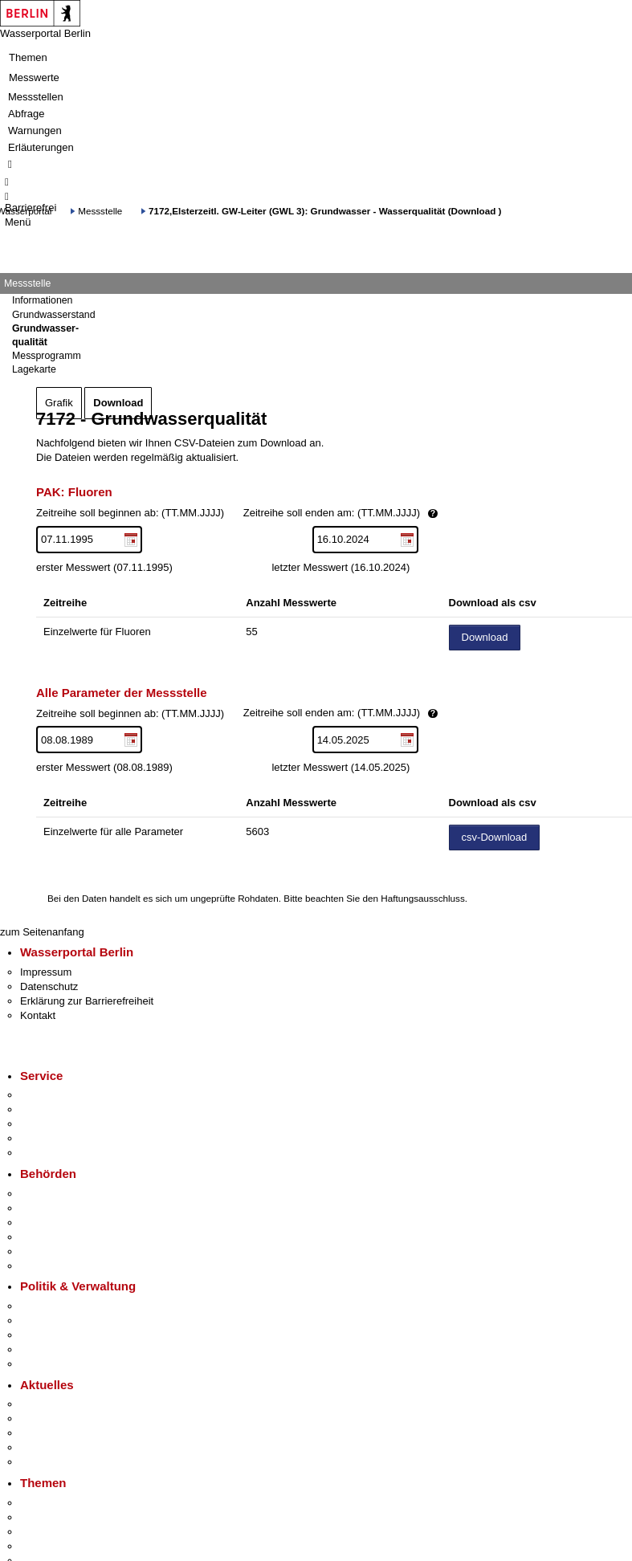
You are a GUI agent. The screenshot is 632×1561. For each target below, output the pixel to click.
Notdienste (45, 1138)
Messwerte (34, 77)
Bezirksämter (50, 1223)
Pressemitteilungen (64, 1404)
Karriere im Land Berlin (73, 1320)
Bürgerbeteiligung (61, 1335)
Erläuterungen (41, 147)
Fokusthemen (52, 1503)
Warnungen (35, 130)
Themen (28, 57)
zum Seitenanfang (42, 932)
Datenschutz (49, 986)
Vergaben (42, 1364)
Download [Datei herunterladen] (485, 637)
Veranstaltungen (58, 1433)
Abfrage (26, 114)
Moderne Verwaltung (68, 1532)
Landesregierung (59, 1306)
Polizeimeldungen (61, 1418)
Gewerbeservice (58, 1153)
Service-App (48, 1095)
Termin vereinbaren (64, 1109)
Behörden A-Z (52, 1194)
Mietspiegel (46, 1546)
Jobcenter (43, 1251)
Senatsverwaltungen (67, 1208)
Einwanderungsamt (64, 1266)
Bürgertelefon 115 (61, 1124)
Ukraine (38, 1447)
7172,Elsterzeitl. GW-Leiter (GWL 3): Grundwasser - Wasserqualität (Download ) (325, 211)
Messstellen (35, 97)
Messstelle (100, 211)
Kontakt (37, 1015)
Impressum (45, 972)
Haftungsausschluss (423, 898)
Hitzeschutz (47, 1462)
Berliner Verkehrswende (75, 1517)
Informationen (42, 300)
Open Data (45, 1349)
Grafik (59, 403)
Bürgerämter (49, 1237)
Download (118, 403)
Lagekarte (34, 369)
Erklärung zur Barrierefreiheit (86, 1001)
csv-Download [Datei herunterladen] (495, 837)
